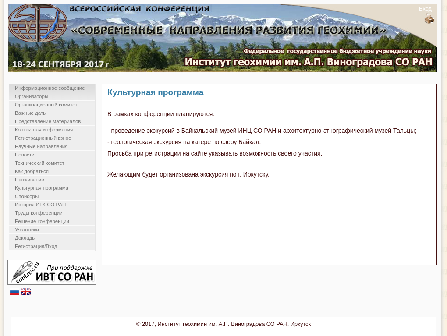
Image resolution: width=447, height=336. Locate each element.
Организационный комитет (46, 104)
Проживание (29, 179)
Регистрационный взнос (43, 138)
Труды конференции (39, 213)
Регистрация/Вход (36, 246)
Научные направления (41, 146)
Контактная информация (44, 129)
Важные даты (30, 113)
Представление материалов (48, 121)
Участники (27, 229)
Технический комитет (39, 163)
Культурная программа (41, 188)
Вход (425, 8)
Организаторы (31, 96)
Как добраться (32, 171)
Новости (25, 154)
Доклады (25, 238)
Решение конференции (42, 221)
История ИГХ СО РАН (40, 204)
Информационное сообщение (50, 88)
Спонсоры (27, 196)
